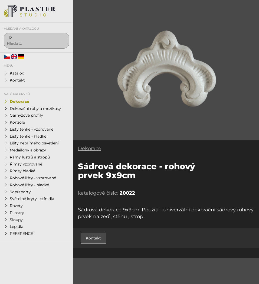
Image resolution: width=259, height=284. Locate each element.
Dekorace (89, 148)
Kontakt (93, 238)
